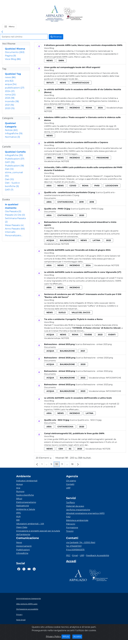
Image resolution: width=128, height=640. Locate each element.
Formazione (72, 527)
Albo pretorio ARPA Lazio (26, 604)
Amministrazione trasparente (28, 598)
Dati (9, 169)
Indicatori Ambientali (26, 480)
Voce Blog (13, 59)
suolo (62, 312)
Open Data (21, 527)
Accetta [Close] (77, 636)
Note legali (21, 620)
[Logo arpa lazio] (54, 13)
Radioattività (22, 505)
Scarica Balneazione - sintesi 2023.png (94, 384)
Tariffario (70, 502)
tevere (88, 334)
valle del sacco (81, 312)
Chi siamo (71, 480)
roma (10, 94)
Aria (18, 488)
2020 (10, 108)
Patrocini (70, 524)
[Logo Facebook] (18, 569)
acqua (11, 84)
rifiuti (50, 82)
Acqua (19, 484)
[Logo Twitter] (23, 569)
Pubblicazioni (14, 158)
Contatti (70, 484)
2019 (81, 202)
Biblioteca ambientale (77, 520)
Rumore (20, 491)
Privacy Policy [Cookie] (53, 636)
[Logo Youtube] (29, 569)
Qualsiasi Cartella (15, 151)
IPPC (18, 513)
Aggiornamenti (24, 546)
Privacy (19, 614)
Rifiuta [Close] (66, 636)
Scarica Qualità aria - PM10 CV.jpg (87, 208)
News (19, 542)
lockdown (111, 185)
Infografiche (13, 133)
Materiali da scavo (75, 506)
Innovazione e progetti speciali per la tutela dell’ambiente (38, 533)
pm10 (97, 185)
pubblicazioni (14, 87)
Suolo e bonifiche (25, 495)
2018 (91, 202)
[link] (2, 32)
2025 (9, 98)
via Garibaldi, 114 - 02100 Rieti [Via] (80, 542)
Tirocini (69, 531)
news (10, 77)
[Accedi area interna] (71, 561)
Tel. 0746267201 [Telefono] (74, 546)
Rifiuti (19, 498)
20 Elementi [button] (45, 458)
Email (75, 555)
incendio (12, 101)
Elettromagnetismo (26, 502)
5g (70, 448)
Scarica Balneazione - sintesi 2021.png (93, 344)
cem (61, 448)
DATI (10, 162)
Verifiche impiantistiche (78, 509)
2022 (83, 377)
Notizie (11, 130)
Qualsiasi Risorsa (15, 48)
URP (68, 488)
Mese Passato (14, 225)
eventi (112, 334)
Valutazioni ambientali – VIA (30, 523)
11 (63, 465)
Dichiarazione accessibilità (27, 609)
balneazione (67, 240)
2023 (108, 240)
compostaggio (80, 82)
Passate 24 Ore (15, 215)
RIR (18, 520)
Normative (12, 137)
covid (72, 185)
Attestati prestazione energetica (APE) (85, 513)
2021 (9, 105)
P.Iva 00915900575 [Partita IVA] (75, 549)
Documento (14, 52)
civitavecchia (65, 202)
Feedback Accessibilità (97, 555)
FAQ (68, 516)
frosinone (103, 157)
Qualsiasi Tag (13, 74)
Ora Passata (13, 211)
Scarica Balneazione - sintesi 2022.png (94, 371)
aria (9, 80)
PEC (68, 555)
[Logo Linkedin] (34, 569)
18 (73, 465)
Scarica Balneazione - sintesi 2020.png (94, 357)
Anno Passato (15, 228)
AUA (18, 516)
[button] (9, 26)
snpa (61, 60)
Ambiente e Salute (25, 509)
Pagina (10, 55)
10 (57, 465)
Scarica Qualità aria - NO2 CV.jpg (86, 420)
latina (96, 240)
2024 (10, 91)
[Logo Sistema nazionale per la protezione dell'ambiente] (73, 13)
